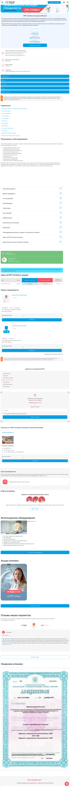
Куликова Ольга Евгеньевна (19, 295)
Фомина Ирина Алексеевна (19, 325)
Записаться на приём (35, 45)
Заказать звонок (35, 417)
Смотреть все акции (35, 605)
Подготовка (4, 120)
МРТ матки (5, 375)
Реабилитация (5, 125)
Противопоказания (6, 110)
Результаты (4, 130)
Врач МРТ (15, 297)
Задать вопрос (35, 508)
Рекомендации (5, 118)
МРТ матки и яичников (8, 377)
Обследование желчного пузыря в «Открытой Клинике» (14, 108)
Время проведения (6, 113)
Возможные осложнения (7, 128)
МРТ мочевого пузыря (8, 380)
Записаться (32, 319)
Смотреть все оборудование (35, 552)
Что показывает (5, 115)
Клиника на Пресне (36, 28)
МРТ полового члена (7, 384)
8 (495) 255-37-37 (67, 2)
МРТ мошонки (6, 382)
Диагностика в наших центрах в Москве (11, 135)
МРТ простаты (6, 386)
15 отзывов (16, 307)
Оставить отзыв (35, 657)
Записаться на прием (54, 2)
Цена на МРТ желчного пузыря (9, 133)
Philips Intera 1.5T (31, 521)
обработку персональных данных (19, 413)
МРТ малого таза (7, 373)
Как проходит (5, 123)
